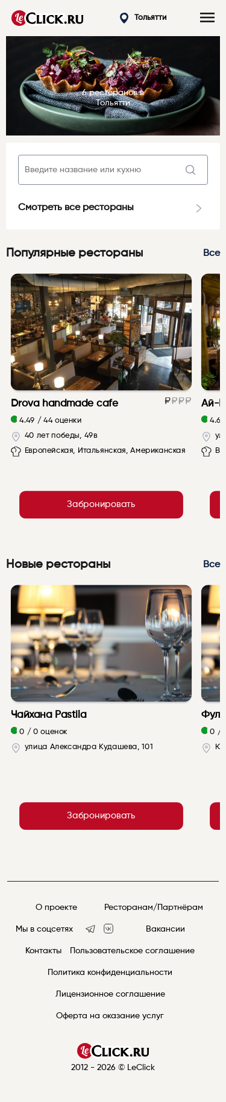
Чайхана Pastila (48, 714)
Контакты (43, 951)
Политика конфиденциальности (110, 972)
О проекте (56, 907)
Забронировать (101, 504)
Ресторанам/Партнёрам (153, 907)
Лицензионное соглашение (110, 994)
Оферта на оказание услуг (110, 1016)
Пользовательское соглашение (132, 951)
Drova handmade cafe (65, 403)
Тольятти (143, 18)
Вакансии (165, 929)
